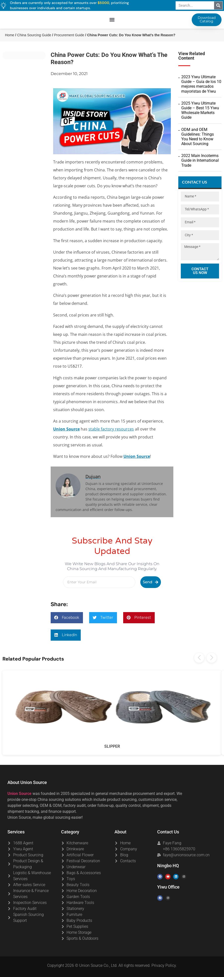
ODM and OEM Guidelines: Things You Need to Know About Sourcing (197, 136)
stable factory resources (111, 429)
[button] (112, 20)
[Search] (218, 5)
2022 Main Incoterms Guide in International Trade (200, 160)
